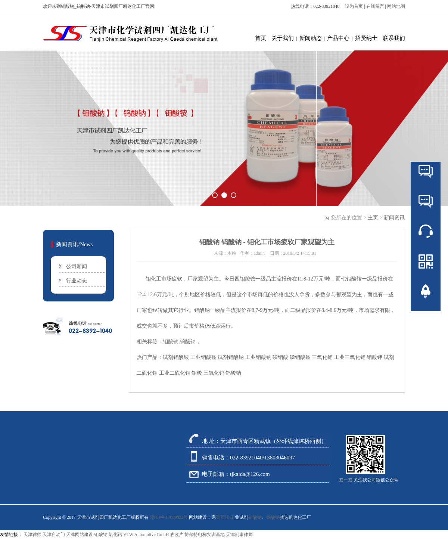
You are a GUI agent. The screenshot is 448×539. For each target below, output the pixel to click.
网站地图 (396, 6)
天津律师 (32, 534)
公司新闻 (76, 266)
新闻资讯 (394, 217)
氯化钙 (115, 534)
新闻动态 (310, 38)
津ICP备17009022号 (169, 517)
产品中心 (338, 38)
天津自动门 (54, 534)
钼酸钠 (255, 517)
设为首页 (352, 6)
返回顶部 (426, 313)
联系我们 (394, 38)
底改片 (176, 534)
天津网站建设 (79, 534)
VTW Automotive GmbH (146, 534)
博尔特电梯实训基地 (204, 534)
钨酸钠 (273, 517)
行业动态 (76, 281)
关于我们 (282, 38)
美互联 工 (225, 517)
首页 (260, 38)
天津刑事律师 (239, 534)
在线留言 (375, 6)
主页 (373, 217)
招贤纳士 (366, 38)
